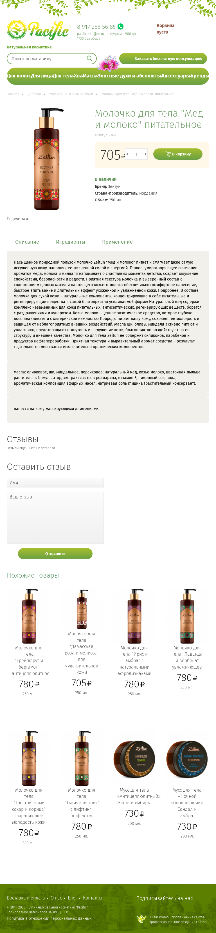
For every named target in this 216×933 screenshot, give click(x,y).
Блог (72, 898)
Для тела (63, 76)
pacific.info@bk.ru (90, 34)
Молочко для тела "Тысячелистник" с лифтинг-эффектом (82, 802)
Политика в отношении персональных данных (49, 918)
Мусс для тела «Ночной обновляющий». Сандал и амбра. (187, 802)
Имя (14, 483)
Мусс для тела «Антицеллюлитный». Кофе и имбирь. (139, 796)
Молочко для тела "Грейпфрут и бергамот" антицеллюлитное (31, 660)
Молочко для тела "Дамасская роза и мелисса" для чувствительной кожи (81, 653)
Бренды (199, 76)
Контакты (92, 898)
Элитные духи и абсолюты (129, 76)
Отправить (55, 553)
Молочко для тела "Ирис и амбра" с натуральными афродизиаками (134, 660)
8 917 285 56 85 (96, 26)
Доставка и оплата (26, 898)
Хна (78, 76)
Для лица (42, 76)
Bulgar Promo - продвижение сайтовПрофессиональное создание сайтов (178, 919)
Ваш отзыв (21, 497)
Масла (90, 76)
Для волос (19, 76)
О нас (56, 898)
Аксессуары (175, 76)
